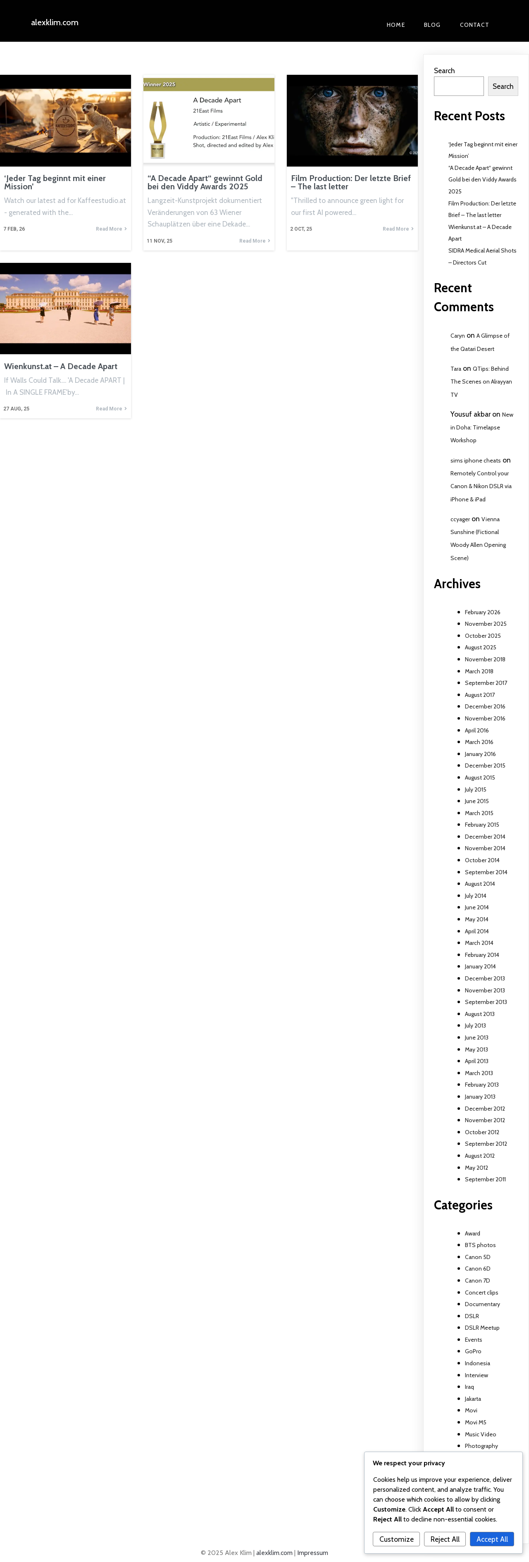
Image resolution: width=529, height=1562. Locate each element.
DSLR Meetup (482, 1327)
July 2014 (475, 895)
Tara (455, 368)
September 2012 (486, 1143)
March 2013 (479, 1073)
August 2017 (480, 695)
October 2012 (482, 1132)
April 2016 (477, 730)
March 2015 (479, 813)
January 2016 (480, 754)
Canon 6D (478, 1268)
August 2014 (480, 883)
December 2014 (485, 836)
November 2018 (485, 659)
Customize (396, 1539)
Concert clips (481, 1292)
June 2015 (477, 801)
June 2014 (477, 907)
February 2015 (482, 824)
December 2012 (485, 1108)
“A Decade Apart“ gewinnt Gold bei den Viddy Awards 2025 (482, 179)
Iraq (469, 1386)
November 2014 (485, 848)
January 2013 (480, 1096)
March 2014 (479, 943)
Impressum (312, 1553)
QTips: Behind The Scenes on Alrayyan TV (481, 381)
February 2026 (482, 612)
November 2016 (485, 718)
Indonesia (477, 1363)
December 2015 (485, 765)
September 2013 (486, 1002)
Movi (471, 1410)
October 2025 (483, 635)
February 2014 (482, 955)
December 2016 (485, 706)
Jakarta (473, 1398)
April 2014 (477, 931)
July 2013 (475, 1025)
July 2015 (475, 789)
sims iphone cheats (475, 460)
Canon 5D (478, 1257)
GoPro (473, 1351)
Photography (481, 1446)
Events (473, 1339)
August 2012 (480, 1155)
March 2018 (479, 671)
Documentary (482, 1304)
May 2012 (476, 1167)
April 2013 (476, 1061)
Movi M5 (475, 1422)
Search (444, 70)
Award (472, 1233)
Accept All (492, 1539)
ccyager (460, 519)
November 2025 (486, 623)
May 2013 (476, 1049)
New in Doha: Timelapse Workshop (481, 427)
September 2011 (485, 1179)
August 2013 (480, 1014)
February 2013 (482, 1084)
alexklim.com (274, 1553)
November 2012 (485, 1120)
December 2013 (485, 978)
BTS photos (480, 1245)
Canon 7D (477, 1280)
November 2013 (485, 990)
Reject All (445, 1539)
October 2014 (482, 860)
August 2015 (480, 777)
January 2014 (480, 966)
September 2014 (486, 872)
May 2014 (476, 919)
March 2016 (479, 742)
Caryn (457, 335)
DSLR (472, 1316)
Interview (476, 1375)
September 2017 (486, 683)
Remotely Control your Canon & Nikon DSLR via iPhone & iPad (481, 486)
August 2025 (480, 647)
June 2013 (476, 1037)
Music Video (480, 1434)
